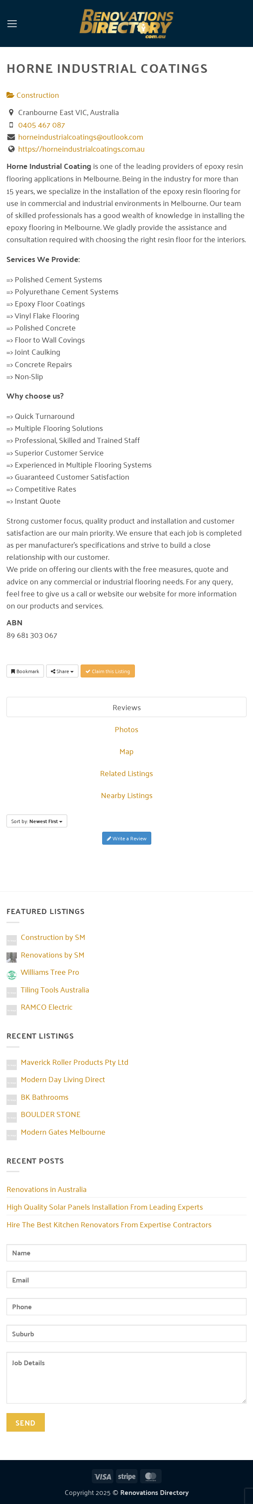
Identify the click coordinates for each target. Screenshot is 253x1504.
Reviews (126, 707)
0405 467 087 (41, 124)
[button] (12, 23)
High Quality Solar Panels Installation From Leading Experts (104, 1206)
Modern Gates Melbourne (63, 1131)
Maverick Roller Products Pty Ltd (74, 1061)
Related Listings (126, 773)
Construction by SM (53, 936)
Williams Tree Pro (50, 971)
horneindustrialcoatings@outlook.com (80, 136)
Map (126, 751)
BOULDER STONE (51, 1113)
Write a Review (127, 837)
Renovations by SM (52, 954)
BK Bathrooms (45, 1096)
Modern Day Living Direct (63, 1079)
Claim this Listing (107, 670)
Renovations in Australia (46, 1188)
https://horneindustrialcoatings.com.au (81, 148)
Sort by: (36, 821)
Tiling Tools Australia (55, 989)
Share (62, 670)
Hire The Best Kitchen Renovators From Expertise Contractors (109, 1224)
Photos (126, 729)
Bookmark (25, 670)
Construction (32, 94)
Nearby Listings (127, 795)
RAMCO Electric (46, 1006)
